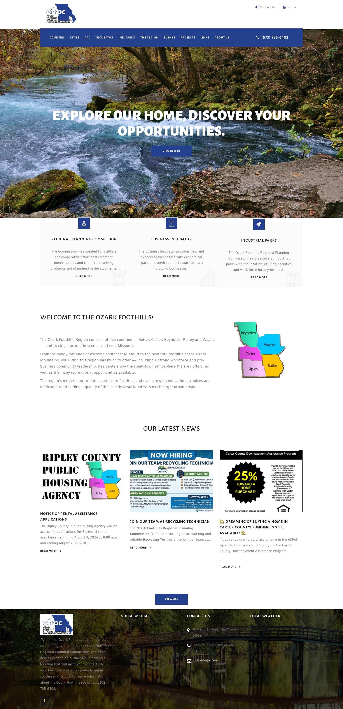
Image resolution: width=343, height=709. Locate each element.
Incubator (104, 37)
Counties (57, 37)
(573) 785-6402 (275, 37)
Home (289, 7)
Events (169, 37)
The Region (149, 37)
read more (84, 276)
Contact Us (266, 7)
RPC (88, 37)
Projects (187, 37)
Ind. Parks (127, 37)
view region (171, 151)
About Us (222, 37)
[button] (8, 134)
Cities (74, 37)
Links (205, 37)
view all (171, 599)
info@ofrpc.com (206, 659)
